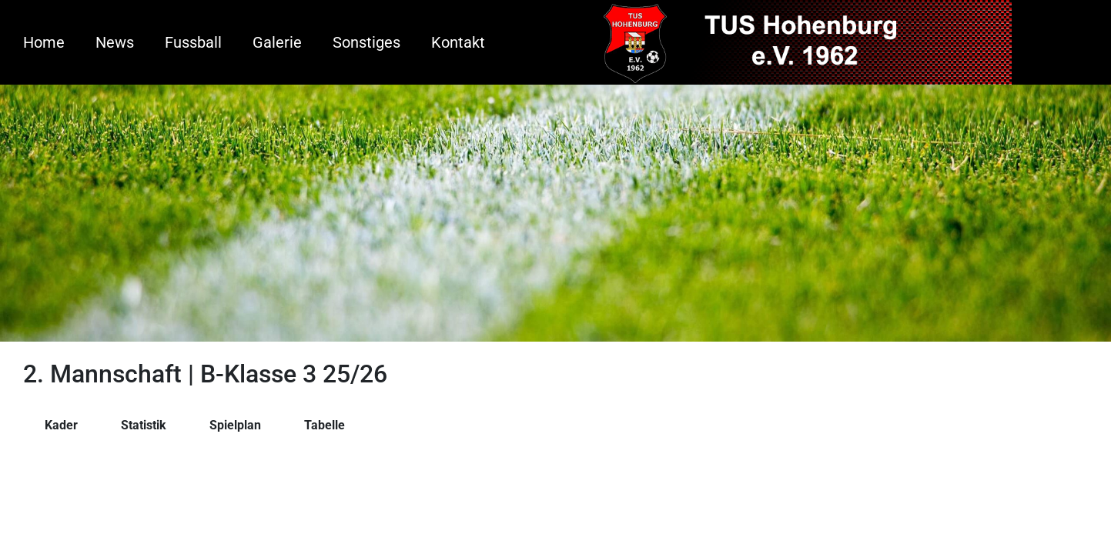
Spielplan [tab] (235, 425)
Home (44, 42)
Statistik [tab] (143, 425)
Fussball (193, 42)
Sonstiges (366, 42)
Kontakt (458, 42)
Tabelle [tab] (324, 425)
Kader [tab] (61, 425)
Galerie (277, 42)
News (114, 42)
